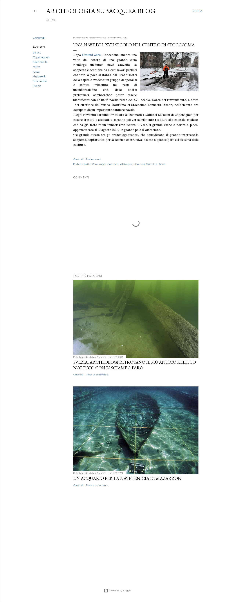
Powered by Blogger (117, 590)
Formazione (113, 20)
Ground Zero (91, 55)
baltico (37, 52)
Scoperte (64, 20)
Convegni (81, 20)
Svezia (37, 86)
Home (50, 20)
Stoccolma (40, 81)
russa (36, 71)
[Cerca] (197, 11)
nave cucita (40, 62)
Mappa (162, 20)
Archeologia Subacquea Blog (100, 11)
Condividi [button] (38, 38)
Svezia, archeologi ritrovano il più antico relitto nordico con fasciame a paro (134, 365)
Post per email (93, 159)
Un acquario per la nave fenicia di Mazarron (127, 478)
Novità (96, 20)
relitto (36, 67)
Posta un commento (97, 374)
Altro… (174, 20)
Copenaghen (41, 57)
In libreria (133, 20)
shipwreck (39, 76)
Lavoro (149, 20)
